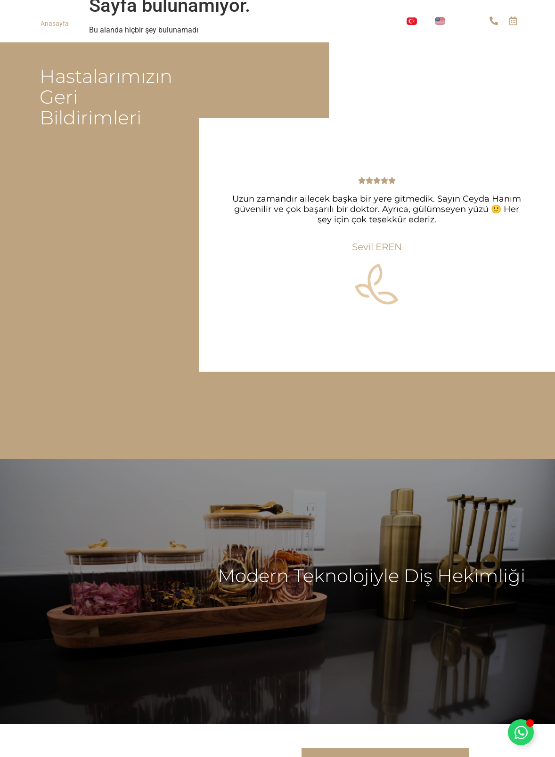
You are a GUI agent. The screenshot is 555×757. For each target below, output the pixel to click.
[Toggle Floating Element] (521, 732)
